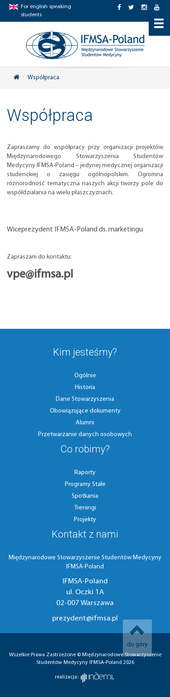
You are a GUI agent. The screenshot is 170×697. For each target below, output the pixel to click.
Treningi (85, 508)
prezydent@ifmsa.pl (85, 618)
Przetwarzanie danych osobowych (85, 434)
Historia (85, 387)
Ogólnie (85, 375)
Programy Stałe (85, 484)
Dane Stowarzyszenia (85, 399)
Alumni (85, 422)
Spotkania (85, 496)
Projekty (85, 519)
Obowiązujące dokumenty (85, 411)
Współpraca (43, 77)
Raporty (85, 472)
